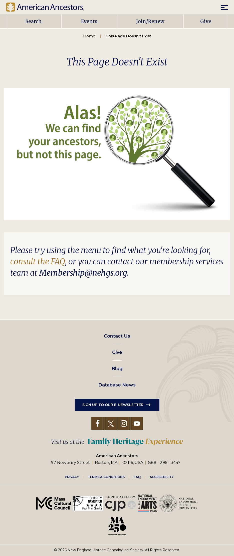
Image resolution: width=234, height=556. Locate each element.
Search (34, 21)
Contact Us (117, 336)
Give (205, 21)
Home (89, 36)
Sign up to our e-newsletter (112, 405)
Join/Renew (150, 21)
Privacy (72, 477)
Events (89, 21)
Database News (117, 385)
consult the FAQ (37, 262)
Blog (117, 368)
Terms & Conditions (106, 477)
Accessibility (162, 477)
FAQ (137, 477)
